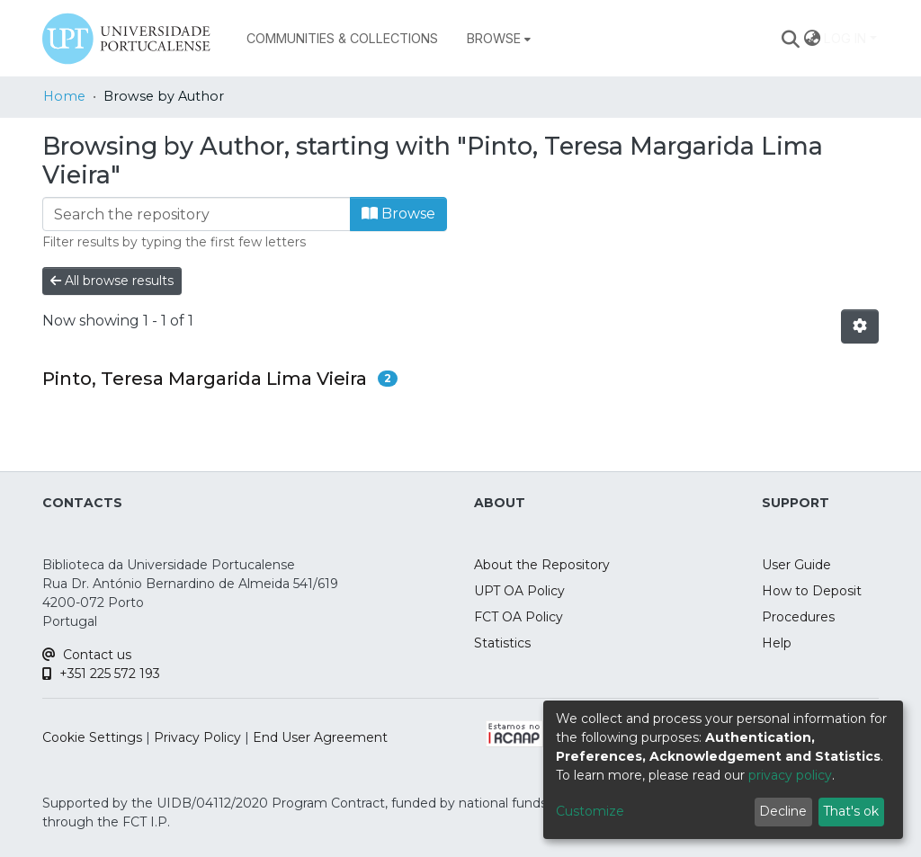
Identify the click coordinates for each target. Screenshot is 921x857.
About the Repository (542, 565)
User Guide (796, 565)
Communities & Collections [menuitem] (342, 38)
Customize (590, 811)
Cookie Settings (92, 737)
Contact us (86, 655)
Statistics (502, 643)
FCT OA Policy (518, 617)
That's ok (851, 811)
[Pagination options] (860, 326)
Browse (398, 213)
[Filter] (196, 214)
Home (64, 96)
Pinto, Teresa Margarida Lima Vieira (204, 378)
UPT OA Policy (519, 591)
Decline (783, 811)
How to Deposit (812, 591)
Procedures (798, 617)
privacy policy (790, 775)
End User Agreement (320, 737)
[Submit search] (791, 38)
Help (776, 643)
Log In (845, 38)
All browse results (112, 280)
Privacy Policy (197, 737)
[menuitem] (498, 38)
